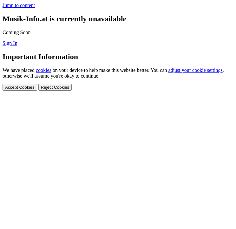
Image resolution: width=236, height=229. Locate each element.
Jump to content (19, 5)
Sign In (10, 43)
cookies (43, 70)
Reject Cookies (55, 87)
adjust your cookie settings (195, 70)
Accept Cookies (20, 87)
